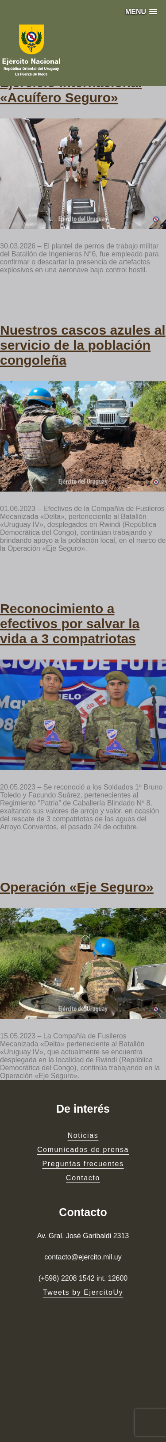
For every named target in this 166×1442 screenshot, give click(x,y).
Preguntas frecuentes (83, 1163)
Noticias (83, 1135)
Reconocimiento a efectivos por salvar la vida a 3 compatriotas (69, 623)
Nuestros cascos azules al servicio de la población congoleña (83, 345)
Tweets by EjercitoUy (83, 1292)
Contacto (83, 1178)
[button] (141, 11)
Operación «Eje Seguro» (77, 887)
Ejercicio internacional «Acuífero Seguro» (71, 90)
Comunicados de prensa (83, 1149)
